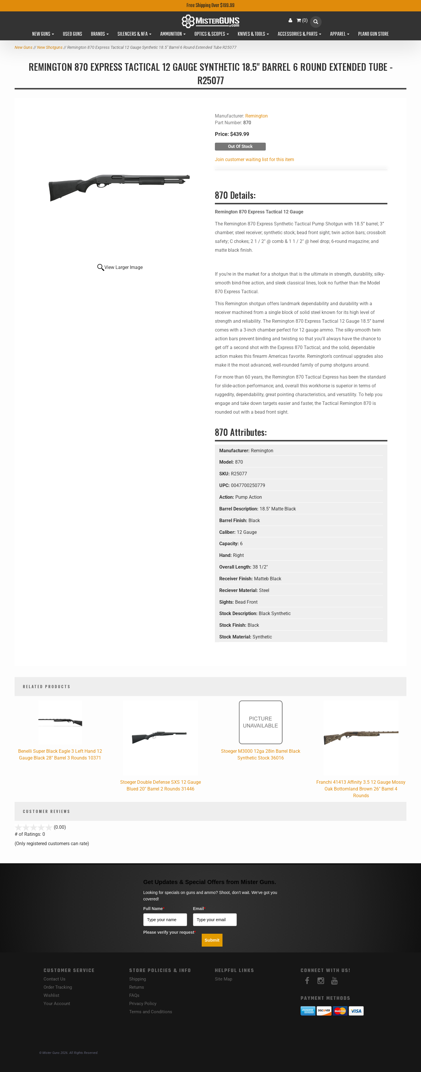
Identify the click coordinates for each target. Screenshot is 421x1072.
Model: (227, 462)
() (302, 20)
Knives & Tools (253, 34)
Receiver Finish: (236, 578)
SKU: (225, 474)
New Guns (43, 34)
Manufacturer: (235, 450)
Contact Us (54, 979)
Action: (227, 497)
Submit (212, 940)
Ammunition (173, 34)
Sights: (227, 602)
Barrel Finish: (234, 520)
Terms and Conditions (150, 1011)
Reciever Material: (239, 590)
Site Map (223, 979)
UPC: (225, 485)
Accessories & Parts (299, 34)
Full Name (153, 908)
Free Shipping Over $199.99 (210, 5)
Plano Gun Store (373, 34)
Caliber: (228, 532)
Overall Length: (236, 567)
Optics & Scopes (211, 34)
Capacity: (229, 543)
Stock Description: (239, 613)
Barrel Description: (239, 509)
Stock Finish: (233, 625)
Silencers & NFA (134, 34)
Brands (100, 34)
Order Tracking (58, 987)
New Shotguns (50, 47)
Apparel (339, 34)
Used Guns (72, 34)
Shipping (137, 979)
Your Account (57, 1003)
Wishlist (51, 995)
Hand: (226, 555)
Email (199, 908)
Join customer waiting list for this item (254, 159)
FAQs (134, 995)
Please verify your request (169, 932)
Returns (136, 987)
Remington (256, 116)
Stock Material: (236, 637)
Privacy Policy (142, 1003)
